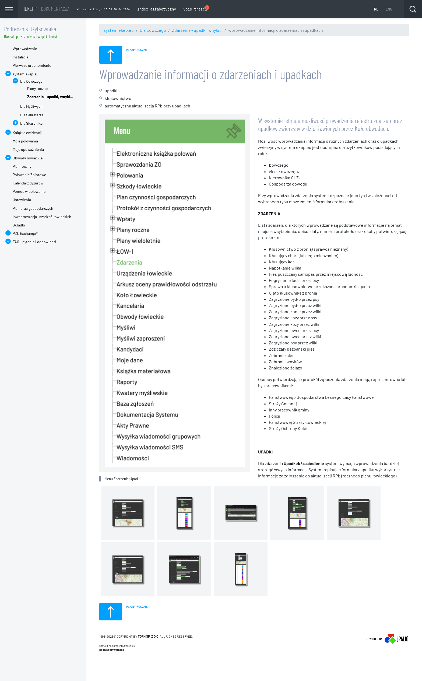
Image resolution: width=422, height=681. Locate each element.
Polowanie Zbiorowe (29, 174)
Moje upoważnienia (28, 149)
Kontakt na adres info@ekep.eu (117, 645)
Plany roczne (37, 88)
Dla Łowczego (153, 30)
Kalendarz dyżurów (28, 183)
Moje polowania (25, 141)
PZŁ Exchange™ (25, 233)
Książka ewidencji (27, 132)
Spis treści (196, 8)
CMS (102, 670)
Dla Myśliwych (31, 106)
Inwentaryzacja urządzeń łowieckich (42, 216)
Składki (19, 225)
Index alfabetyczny (156, 9)
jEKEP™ (46, 8)
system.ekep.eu (119, 30)
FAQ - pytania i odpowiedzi (34, 241)
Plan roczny (22, 166)
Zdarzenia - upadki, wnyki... (197, 30)
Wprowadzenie (25, 48)
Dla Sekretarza (31, 115)
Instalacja (20, 57)
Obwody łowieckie (28, 158)
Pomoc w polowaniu (29, 191)
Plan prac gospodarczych (33, 208)
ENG (389, 9)
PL (376, 9)
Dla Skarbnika (31, 123)
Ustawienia (22, 199)
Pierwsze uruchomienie (32, 65)
